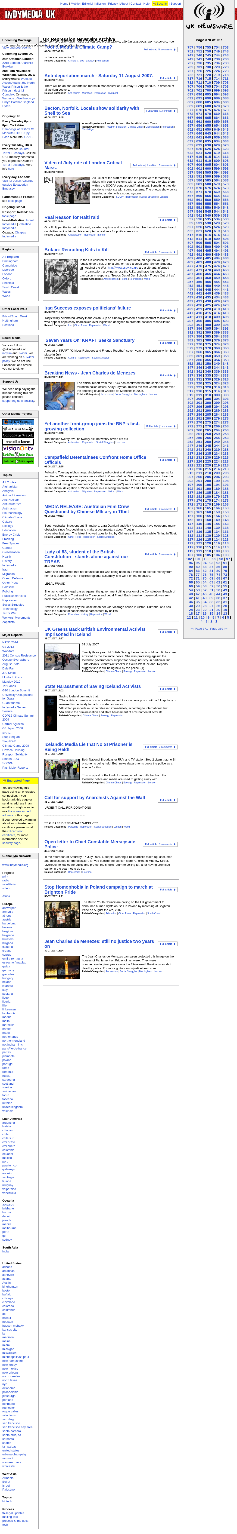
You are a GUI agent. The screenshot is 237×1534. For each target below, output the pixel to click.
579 (217, 184)
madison (8, 1337)
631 (199, 145)
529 (217, 223)
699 (217, 90)
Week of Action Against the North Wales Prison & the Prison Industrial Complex (18, 86)
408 (225, 317)
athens (6, 915)
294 (217, 406)
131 (199, 535)
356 (199, 360)
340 (208, 371)
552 (190, 207)
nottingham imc (12, 1044)
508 (225, 239)
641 (199, 137)
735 (208, 63)
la (3, 1333)
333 (225, 375)
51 (211, 590)
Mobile (75, 3)
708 (225, 82)
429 (217, 301)
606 (199, 164)
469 (217, 270)
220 (208, 465)
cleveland (8, 1302)
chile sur (7, 1138)
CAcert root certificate (12, 833)
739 (217, 59)
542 (190, 215)
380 (208, 340)
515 (208, 235)
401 (199, 325)
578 (225, 184)
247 (190, 446)
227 (190, 461)
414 (217, 313)
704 (217, 86)
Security (162, 3)
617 (190, 157)
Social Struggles (149, 197)
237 (190, 453)
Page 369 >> (218, 628)
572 (190, 192)
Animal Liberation (13, 495)
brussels (7, 939)
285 (208, 414)
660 (208, 121)
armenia (7, 911)
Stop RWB (9, 741)
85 (225, 567)
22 (204, 610)
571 (199, 192)
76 (204, 575)
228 (225, 457)
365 (208, 352)
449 (217, 286)
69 (211, 578)
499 (217, 247)
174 (217, 500)
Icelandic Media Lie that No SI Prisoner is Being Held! (88, 747)
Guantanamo (11, 703)
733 (225, 63)
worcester (8, 1466)
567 (190, 196)
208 (225, 473)
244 (217, 446)
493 (225, 250)
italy (5, 989)
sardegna (8, 1079)
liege (5, 997)
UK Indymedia (44, 12)
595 (208, 172)
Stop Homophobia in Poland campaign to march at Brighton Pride (98, 889)
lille (4, 1005)
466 (199, 274)
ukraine (7, 1103)
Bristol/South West (14, 316)
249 (217, 442)
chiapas (7, 1130)
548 (225, 207)
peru (5, 1161)
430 (208, 301)
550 (208, 207)
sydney (7, 1239)
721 (199, 75)
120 (208, 543)
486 (199, 258)
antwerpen (9, 908)
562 (190, 200)
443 (225, 289)
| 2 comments (158, 509)
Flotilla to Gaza (12, 677)
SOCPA (120, 197)
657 (190, 125)
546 (199, 211)
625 (208, 149)
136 (199, 532)
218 (225, 465)
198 (225, 481)
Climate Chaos (76, 60)
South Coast (153, 913)
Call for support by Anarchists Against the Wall (94, 797)
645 (208, 133)
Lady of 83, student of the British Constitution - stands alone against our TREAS (86, 556)
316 (199, 391)
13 (225, 613)
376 (199, 344)
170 (208, 504)
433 (225, 297)
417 (190, 313)
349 (217, 363)
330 (208, 379)
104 (217, 555)
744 (217, 55)
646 (199, 133)
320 (208, 387)
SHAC (6, 732)
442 (190, 293)
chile (5, 1134)
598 (225, 168)
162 (190, 512)
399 (217, 325)
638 (225, 137)
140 (208, 528)
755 (208, 47)
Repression (103, 60)
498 (225, 247)
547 (190, 211)
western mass (11, 1462)
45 (211, 594)
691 (199, 98)
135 (208, 532)
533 (225, 219)
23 (198, 610)
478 (225, 262)
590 (208, 176)
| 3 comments (158, 844)
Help (146, 3)
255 (208, 438)
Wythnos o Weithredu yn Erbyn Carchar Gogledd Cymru (18, 102)
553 (225, 204)
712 (190, 82)
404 (217, 321)
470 (208, 270)
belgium (7, 931)
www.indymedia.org (15, 865)
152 (190, 520)
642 (190, 137)
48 (191, 594)
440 (208, 293)
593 (225, 172)
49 (225, 590)
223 (225, 461)
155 (208, 516)
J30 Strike (9, 673)
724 (217, 71)
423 (225, 305)
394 (217, 328)
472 (190, 270)
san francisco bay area (17, 1427)
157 (190, 516)
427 (190, 305)
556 (199, 204)
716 (199, 78)
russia (6, 1075)
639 (217, 137)
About (124, 3)
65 (198, 582)
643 (225, 133)
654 (217, 125)
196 (199, 485)
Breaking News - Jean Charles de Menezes (89, 372)
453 (225, 282)
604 (217, 164)
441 (199, 293)
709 (217, 82)
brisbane (8, 1208)
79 (225, 571)
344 (217, 367)
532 (190, 223)
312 (190, 395)
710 (208, 82)
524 (217, 227)
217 (190, 469)
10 (203, 617)
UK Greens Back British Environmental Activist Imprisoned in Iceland (94, 632)
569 (217, 192)
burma (6, 1212)
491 (199, 254)
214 (217, 469)
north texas (9, 1380)
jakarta (6, 1220)
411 (199, 317)
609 (217, 161)
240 (208, 449)
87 (211, 567)
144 (217, 524)
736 (199, 63)
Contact (136, 3)
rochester (8, 1407)
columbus (8, 1310)
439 (217, 293)
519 (217, 231)
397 (190, 328)
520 (208, 231)
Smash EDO (10, 759)
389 (217, 332)
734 (217, 63)
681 (199, 106)
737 (190, 63)
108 (225, 551)
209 (217, 473)
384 (217, 336)
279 (217, 418)
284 (217, 414)
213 (225, 469)
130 (208, 535)
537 (190, 219)
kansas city (9, 1329)
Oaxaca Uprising (13, 750)
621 (199, 153)
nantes (6, 1029)
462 (190, 278)
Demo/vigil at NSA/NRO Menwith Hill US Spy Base (18, 133)
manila (6, 1224)
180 (208, 496)
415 (208, 313)
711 (199, 82)
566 (199, 196)
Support (175, 3)
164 (217, 508)
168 (225, 504)
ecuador (7, 1154)
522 (190, 231)
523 (225, 227)
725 (208, 71)
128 (225, 535)
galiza (6, 966)
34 (204, 602)
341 (199, 371)
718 (225, 75)
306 (199, 399)
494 (217, 250)
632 (190, 145)
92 (218, 563)
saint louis (9, 1415)
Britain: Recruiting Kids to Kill (76, 249)
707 (190, 86)
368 (225, 348)
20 (218, 610)
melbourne (9, 1228)
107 (190, 555)
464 (217, 274)
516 (199, 235)
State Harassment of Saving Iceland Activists (92, 686)
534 (217, 219)
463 (225, 274)
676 (199, 110)
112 (190, 551)
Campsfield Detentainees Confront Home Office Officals (95, 460)
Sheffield (8, 283)
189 (217, 489)
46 (204, 594)
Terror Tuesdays (13, 164)
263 (225, 430)
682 (190, 106)
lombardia (9, 1013)
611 (199, 161)
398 (225, 325)
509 (217, 239)
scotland (7, 1083)
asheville (8, 1274)
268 (225, 426)
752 (190, 51)
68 (218, 578)
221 (199, 465)
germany (8, 970)
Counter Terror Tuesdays (15, 151)
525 (208, 227)
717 (190, 78)
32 (218, 602)
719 (217, 75)
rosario (7, 1173)
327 (190, 383)
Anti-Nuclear (10, 499)
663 (225, 118)
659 (217, 121)
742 (190, 59)
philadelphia (10, 1392)
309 (217, 395)
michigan (8, 1349)
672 (190, 114)
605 (208, 164)
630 (208, 145)
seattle (6, 1443)
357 (190, 360)
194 (217, 485)
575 (208, 188)
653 (225, 125)
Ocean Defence (12, 578)
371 (199, 348)
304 (217, 399)
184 (217, 492)
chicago (7, 1298)
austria (6, 919)
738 (225, 59)
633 (225, 141)
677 (190, 110)
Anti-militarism (110, 279)
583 (225, 180)
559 (217, 200)
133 (225, 532)
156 (199, 516)
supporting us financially (18, 400)
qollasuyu (8, 1169)
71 (198, 578)
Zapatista (8, 622)
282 (190, 418)
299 (217, 403)
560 (208, 200)
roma (5, 1068)
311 (199, 395)
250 (208, 442)
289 (217, 410)
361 (199, 356)
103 (225, 555)
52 (204, 590)
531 (199, 223)
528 (225, 223)
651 (199, 129)
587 (190, 180)
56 (218, 586)
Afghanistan (10, 486)
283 (225, 414)
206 (199, 477)
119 (217, 543)
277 (190, 422)
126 (199, 539)
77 (198, 575)
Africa (6, 896)
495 (208, 250)
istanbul (7, 986)
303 (225, 399)
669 (217, 114)
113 (225, 547)
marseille (8, 1025)
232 (190, 457)
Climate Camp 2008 (15, 745)
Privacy (113, 3)
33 (211, 602)
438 (225, 293)
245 (208, 446)
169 (217, 504)
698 (225, 90)
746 (199, 55)
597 (190, 172)
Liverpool (113, 93)
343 (225, 367)
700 (208, 90)
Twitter (22, 353)
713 (225, 78)
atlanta (6, 1278)
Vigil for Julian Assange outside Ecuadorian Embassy (17, 184)
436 (199, 297)
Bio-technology (12, 513)
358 (225, 356)
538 (225, 215)
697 (190, 94)
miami (6, 1345)
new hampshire (12, 1360)
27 (211, 606)
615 (208, 157)
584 (217, 180)
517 (190, 235)
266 (199, 430)
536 (199, 219)
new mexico (10, 1368)
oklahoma (8, 1388)
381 (199, 340)
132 (190, 535)
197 (190, 485)
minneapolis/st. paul (15, 1357)
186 (199, 492)
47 (198, 594)
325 (208, 383)
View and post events (16, 47)
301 (199, 403)
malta (6, 1021)
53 (198, 590)
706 (199, 86)
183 (225, 492)
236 (199, 453)
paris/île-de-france (14, 1048)
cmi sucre (8, 1146)
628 (225, 145)
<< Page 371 (199, 628)
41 (198, 598)
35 (198, 602)
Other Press (80, 325)
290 (208, 410)
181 (199, 496)
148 (225, 520)
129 (217, 535)
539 (217, 215)
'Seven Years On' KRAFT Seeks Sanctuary (89, 340)
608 (225, 161)
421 (199, 309)
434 (217, 297)
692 (190, 98)
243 (225, 446)
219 (217, 465)
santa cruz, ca (11, 1435)
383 (225, 336)
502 (190, 247)
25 (225, 606)
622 (190, 153)
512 (190, 239)
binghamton (10, 1286)
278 (225, 418)
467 (190, 274)
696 (199, 94)
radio (5, 880)
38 (218, 598)
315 (208, 391)
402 (190, 325)
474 (217, 266)
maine (6, 1341)
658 (225, 121)
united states (10, 1450)
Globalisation (152, 127)
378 (225, 340)
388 (225, 332)
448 (225, 286)
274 (217, 422)
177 (190, 500)
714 (217, 78)
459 (217, 278)
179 (217, 496)
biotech (7, 1501)
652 (190, 129)
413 (225, 313)
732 (190, 67)
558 (225, 200)
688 (225, 98)
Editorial (87, 3)
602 (190, 168)
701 (199, 90)
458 (225, 278)
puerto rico (9, 1165)
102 (189, 559)
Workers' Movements (16, 617)
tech (5, 1524)
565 (208, 196)
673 (225, 110)
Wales (6, 291)
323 (225, 383)
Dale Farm (9, 668)
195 (208, 485)
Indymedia (9, 565)
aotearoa (8, 1204)
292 (190, 410)
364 (217, 352)
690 (208, 98)
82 (204, 571)
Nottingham (10, 320)
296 (199, 406)
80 (218, 571)
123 (225, 539)
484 (217, 258)
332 (190, 379)
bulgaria (7, 943)
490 (208, 254)
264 (217, 430)
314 (217, 391)
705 (208, 86)
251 (199, 442)
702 (190, 90)
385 (208, 336)
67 (225, 578)
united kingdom (12, 1107)
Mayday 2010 (11, 681)
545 (208, 211)
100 (206, 559)
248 (225, 442)
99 (214, 559)
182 (190, 496)
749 (217, 51)
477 (190, 266)
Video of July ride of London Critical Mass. (83, 165)
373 (225, 344)
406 (199, 321)
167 (190, 508)
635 (208, 141)
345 (208, 367)
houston (7, 1321)
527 (190, 227)
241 (199, 449)
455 (208, 282)
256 (199, 438)
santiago (8, 1177)
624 (217, 149)
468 (225, 270)
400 (208, 325)
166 (199, 508)
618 (225, 153)
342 (190, 371)
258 (225, 434)
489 (217, 254)
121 (199, 543)
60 (191, 586)
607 (190, 164)
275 (208, 422)
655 (208, 125)
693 (225, 94)
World (146, 279)
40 (204, 598)
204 (217, 477)
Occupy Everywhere (15, 659)
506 (199, 243)
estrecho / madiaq (14, 962)
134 (217, 532)
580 (208, 184)
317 (190, 391)
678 (225, 106)
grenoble (8, 974)
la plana (7, 993)
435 (208, 297)
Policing (7, 591)
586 (199, 180)
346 (199, 367)
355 (208, 360)
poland (6, 1060)
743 (225, 55)
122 (190, 543)
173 (225, 500)
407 (190, 321)
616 (199, 157)
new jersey (9, 1364)
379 (217, 340)
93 (211, 563)
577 (190, 188)
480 (208, 262)
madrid (7, 1017)
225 (208, 461)
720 (208, 75)
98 (221, 559)
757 (190, 47)
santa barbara (11, 1431)
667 (190, 118)
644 (217, 133)
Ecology (90, 60)
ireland (6, 982)
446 (199, 289)
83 (198, 571)
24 (191, 610)
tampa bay (9, 1446)
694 (217, 94)
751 (199, 51)
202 (190, 481)
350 (208, 363)
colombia (8, 1150)
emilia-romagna (12, 958)
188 (225, 489)
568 (225, 192)
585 (208, 180)
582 (190, 184)
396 (199, 328)
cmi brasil (8, 1142)
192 (190, 489)
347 (190, 367)
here (11, 168)
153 (225, 516)
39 (211, 598)
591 (199, 176)
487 (190, 258)
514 (217, 235)
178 (225, 496)
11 (196, 617)
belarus (7, 927)
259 (217, 434)
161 (199, 512)
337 (190, 375)
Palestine (73, 826)
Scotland (8, 325)
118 (225, 543)
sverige (7, 1087)
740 (208, 59)
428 (225, 301)
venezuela (9, 1193)
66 (191, 582)
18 (191, 613)
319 (217, 387)
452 (190, 286)
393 (225, 328)
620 (208, 153)
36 (191, 602)
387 (190, 336)
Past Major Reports (15, 767)
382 (190, 340)
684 (217, 102)
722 (190, 75)
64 (204, 582)
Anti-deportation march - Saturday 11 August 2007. (98, 75)
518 (225, 231)
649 (217, 129)
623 (225, 149)
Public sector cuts (14, 596)
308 (225, 395)
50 (218, 590)
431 (199, 301)
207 (190, 477)
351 (199, 363)
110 (208, 551)
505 (208, 243)
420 (208, 309)
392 (190, 332)
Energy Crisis (11, 534)
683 (225, 102)
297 (190, 406)
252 (190, 442)
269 (217, 426)
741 (199, 59)
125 (208, 539)
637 (190, 141)
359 (217, 356)
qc (4, 1235)
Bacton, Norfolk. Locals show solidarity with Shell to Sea (91, 111)
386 (199, 336)
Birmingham (140, 394)
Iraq (70, 325)
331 (199, 379)
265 (208, 430)
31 (225, 602)
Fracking (8, 539)
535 (208, 219)
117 (190, 547)
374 (217, 344)
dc (4, 1314)
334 (217, 375)
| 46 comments (158, 49)
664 (217, 118)
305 (208, 399)
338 (225, 371)
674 (217, 110)
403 (225, 321)
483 (225, 258)
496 (199, 250)
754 (217, 47)
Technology (10, 609)
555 (208, 204)
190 (208, 489)
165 (208, 508)
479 (217, 262)
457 (190, 282)
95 (198, 563)
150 (208, 520)
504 (217, 243)
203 (225, 477)
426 (199, 305)
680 (208, 106)
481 (199, 262)
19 (225, 610)
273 (225, 422)
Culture (72, 357)
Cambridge (88, 129)
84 (191, 571)
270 (208, 426)
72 (191, 578)
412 (190, 317)
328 (225, 379)
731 (199, 67)
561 (199, 200)
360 (208, 356)
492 (190, 254)
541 (199, 215)
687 (190, 102)
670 (208, 114)
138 (225, 528)
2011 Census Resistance (19, 655)
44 (218, 594)
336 (199, 375)
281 (199, 418)
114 (217, 547)
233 (225, 453)
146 (199, 524)
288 (225, 410)
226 (199, 461)
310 (208, 395)
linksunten (9, 1009)
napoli (6, 1032)
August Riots (10, 664)
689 (217, 98)
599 (217, 168)
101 (198, 559)
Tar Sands (9, 686)
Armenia (7, 1478)
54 (191, 590)
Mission (100, 3)
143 (225, 524)
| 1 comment (159, 111)
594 (217, 172)
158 (225, 512)
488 (225, 254)
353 (225, 360)
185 (208, 492)
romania (7, 1072)
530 (208, 223)
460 (208, 278)
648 (225, 129)
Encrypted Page (18, 780)
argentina (8, 1122)
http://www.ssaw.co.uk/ (123, 267)
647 (190, 133)
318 (225, 387)
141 (199, 528)
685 (208, 102)
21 (211, 610)
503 (225, 243)
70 (204, 578)
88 (204, 567)
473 (225, 266)
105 (208, 555)
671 (199, 114)
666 (199, 118)
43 (225, 594)
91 (225, 563)
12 (189, 617)
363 (225, 352)
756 (199, 47)
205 (208, 477)
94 (204, 563)
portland (7, 1400)
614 (217, 157)
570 (208, 192)
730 (208, 67)
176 (199, 500)
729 (217, 67)
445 (208, 289)
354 (217, 360)
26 (218, 606)
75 (211, 575)
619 (217, 153)
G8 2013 (8, 646)
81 (211, 571)
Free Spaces (10, 543)
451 (199, 286)
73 (225, 575)
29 (198, 606)
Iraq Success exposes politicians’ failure (87, 307)
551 (199, 207)
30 (191, 606)
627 (190, 149)
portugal (7, 1064)
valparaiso (9, 1189)
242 (190, 449)
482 (190, 262)
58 (204, 586)
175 (208, 500)
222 (190, 465)
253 (225, 438)
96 (191, 563)
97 (228, 559)
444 (217, 289)
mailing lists (10, 1517)
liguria (6, 1001)
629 (217, 145)
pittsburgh (9, 1396)
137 (190, 532)
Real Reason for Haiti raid (71, 217)
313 (225, 391)
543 (225, 211)
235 (208, 453)
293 (225, 406)
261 (199, 434)
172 (190, 504)
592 (190, 176)
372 (190, 348)
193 (225, 485)
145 (208, 524)
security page (11, 843)
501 (199, 247)
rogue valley (10, 1411)
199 (217, 481)
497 (190, 250)
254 (217, 438)
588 (225, 176)
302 (190, 403)
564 (217, 196)
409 (217, 317)
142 (190, 528)
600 (208, 168)
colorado (8, 1306)
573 (225, 188)
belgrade (8, 935)
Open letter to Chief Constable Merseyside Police (89, 844)
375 (208, 344)
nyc (4, 1384)
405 (208, 321)
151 (199, 520)
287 (190, 414)
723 (225, 71)
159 (217, 512)
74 (218, 575)
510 (208, 239)
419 (217, 309)
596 (199, 172)
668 (225, 114)
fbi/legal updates (13, 1513)
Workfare (8, 651)
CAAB (28, 137)
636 (199, 141)
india (5, 1251)
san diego (8, 1419)
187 (190, 492)
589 (217, 176)
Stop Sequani (11, 737)
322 (190, 387)
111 (199, 551)
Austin (6, 1282)
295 (208, 406)
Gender (7, 547)
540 (208, 215)
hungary (7, 978)
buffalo (6, 1294)
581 (199, 184)
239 (217, 449)
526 (199, 227)
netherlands (10, 1036)
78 (191, 575)
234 (217, 453)
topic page (15, 200)
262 (190, 434)
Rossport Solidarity (116, 127)
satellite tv (9, 884)
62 (218, 582)
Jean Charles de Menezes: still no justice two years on (99, 944)
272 (190, 426)
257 (190, 438)
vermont (7, 1458)
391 (199, 332)
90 (191, 567)
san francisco (11, 1423)
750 (208, 51)
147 (190, 524)
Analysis (7, 491)
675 (208, 110)
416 (199, 313)
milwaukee (9, 1353)
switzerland (9, 1091)
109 (217, 551)
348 (225, 363)
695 (208, 94)
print (5, 876)
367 (190, 352)
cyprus (6, 954)
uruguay (7, 1185)
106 (199, 555)
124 (217, 539)
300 (208, 403)
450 (208, 286)
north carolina (11, 1376)
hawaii (6, 1317)
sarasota (8, 1439)
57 (211, 586)
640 (208, 137)
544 (217, 211)
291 (199, 410)
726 (199, 71)
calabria (7, 946)
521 (199, 231)
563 (225, 196)
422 (190, 309)
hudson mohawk (13, 1325)
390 (208, 332)
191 (199, 489)
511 (199, 239)
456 (199, 282)
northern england (13, 1040)
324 (217, 383)
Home (64, 3)
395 (208, 328)
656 (199, 125)
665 (208, 118)
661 (199, 121)
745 (208, 55)
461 (199, 278)
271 (199, 426)
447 (190, 289)
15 (211, 613)
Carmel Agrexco (13, 724)
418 (225, 309)
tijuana (6, 1181)
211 (199, 473)
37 (225, 598)
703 (225, 86)
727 (190, 71)
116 (199, 547)
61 (225, 582)
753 (225, 47)
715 (208, 78)
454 (217, 282)
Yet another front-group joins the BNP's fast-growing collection (92, 426)
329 (217, 379)
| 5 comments (158, 252)
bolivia (6, 1126)
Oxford (111, 491)
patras (6, 1052)
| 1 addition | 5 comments (152, 165)
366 (199, 352)
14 (218, 613)
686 (199, 102)
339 (217, 371)
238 (225, 449)
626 (199, 149)
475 (208, 266)
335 (208, 375)
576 (199, 188)
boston (6, 1290)
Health (124, 279)
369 (217, 348)
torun (5, 1095)
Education (73, 614)
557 (190, 204)
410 (208, 317)
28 (204, 606)
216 (199, 469)
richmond (8, 1403)
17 (198, 613)
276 (199, 422)
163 (225, 508)
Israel (6, 1485)
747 (190, 55)
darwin (6, 1216)
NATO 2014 (10, 642)
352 (190, 363)
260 (208, 434)
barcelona (9, 923)
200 (208, 481)
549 (217, 207)
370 (208, 348)
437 (190, 297)
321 (199, 387)
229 (217, 457)
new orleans (10, 1372)
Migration (87, 93)
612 (190, 161)
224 (217, 461)
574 (217, 188)
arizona (7, 1267)
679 (217, 106)
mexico (7, 1158)
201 (199, 481)
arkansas (8, 1271)
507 (190, 243)
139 (217, 528)
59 (198, 586)
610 (208, 161)
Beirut (6, 1481)
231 (199, 457)
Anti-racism (74, 93)
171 (199, 504)
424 (217, 305)
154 (217, 516)
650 (208, 129)
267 (190, 430)
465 (208, 274)
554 (217, 204)
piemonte (8, 1056)
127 (190, 539)
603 (225, 164)
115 (208, 547)
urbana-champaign (14, 1454)
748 (225, 51)
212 (190, 473)
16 (204, 613)
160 (208, 512)
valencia (7, 1111)
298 (225, 403)
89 (198, 567)
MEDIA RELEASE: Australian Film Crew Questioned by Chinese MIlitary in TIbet (86, 509)
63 (211, 582)
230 (208, 457)
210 (208, 473)
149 (217, 520)
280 (208, 418)
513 (225, 235)
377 (190, 344)
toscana (7, 1099)
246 (199, 446)
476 (199, 266)
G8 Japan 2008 (12, 728)
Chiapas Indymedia (14, 234)
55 (225, 586)
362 (190, 356)
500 (208, 247)
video (5, 888)
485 (208, 258)
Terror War (9, 613)
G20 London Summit (16, 690)
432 (190, 301)
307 (190, 399)
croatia (6, 950)
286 (199, 414)
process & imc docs (15, 1520)
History (84, 614)
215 (208, 469)
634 (217, 141)
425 (208, 305)
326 (199, 383)
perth (5, 1231)
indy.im (7, 353)
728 (225, 67)
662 (190, 121)
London (164, 197)
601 (199, 168)
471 (199, 270)
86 (218, 567)
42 (191, 598)
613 (225, 157)
